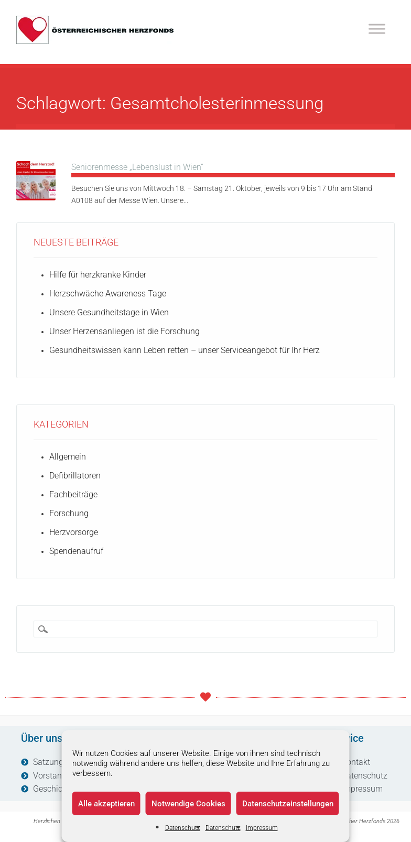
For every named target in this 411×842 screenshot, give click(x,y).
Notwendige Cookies (188, 803)
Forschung (69, 513)
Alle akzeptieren (106, 803)
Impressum (262, 828)
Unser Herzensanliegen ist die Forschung (124, 331)
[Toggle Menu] (377, 29)
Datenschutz (182, 828)
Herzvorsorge (73, 532)
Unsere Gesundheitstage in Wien (109, 312)
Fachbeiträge (73, 494)
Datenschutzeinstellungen (287, 803)
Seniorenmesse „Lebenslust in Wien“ (137, 167)
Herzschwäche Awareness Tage (107, 294)
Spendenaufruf (76, 551)
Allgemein (67, 457)
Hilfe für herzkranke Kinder (97, 275)
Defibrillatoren (75, 476)
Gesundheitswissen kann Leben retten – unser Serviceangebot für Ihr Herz (184, 350)
